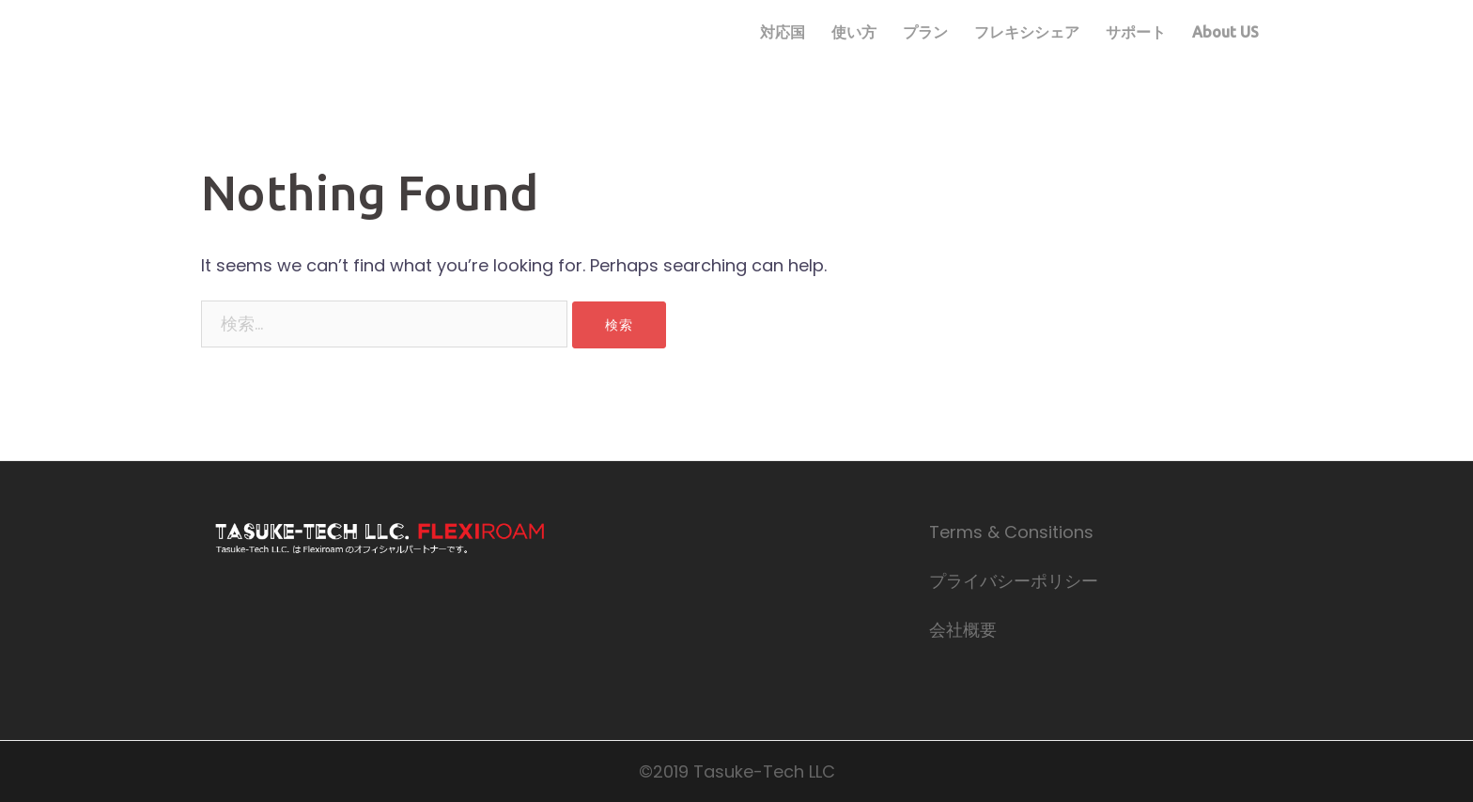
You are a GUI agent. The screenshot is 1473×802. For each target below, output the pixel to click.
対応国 (782, 31)
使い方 (853, 31)
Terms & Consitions (1011, 532)
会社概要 (963, 629)
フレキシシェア (1026, 31)
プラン (925, 31)
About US (1225, 31)
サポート (1136, 31)
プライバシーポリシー (1013, 581)
